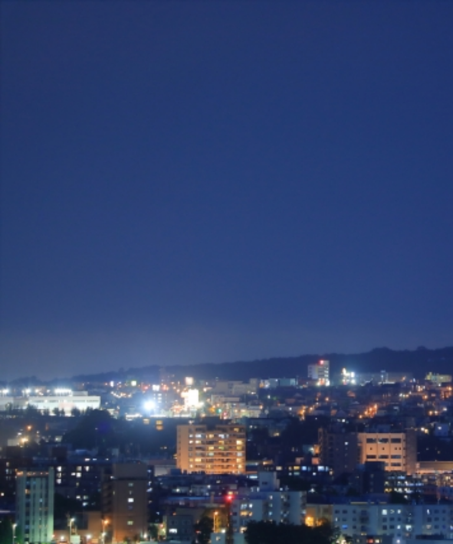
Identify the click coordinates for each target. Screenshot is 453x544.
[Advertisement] (226, 180)
